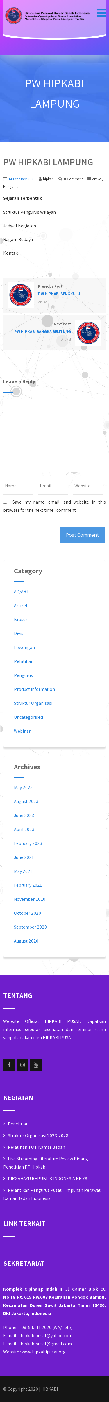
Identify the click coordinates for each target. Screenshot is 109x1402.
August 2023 (26, 801)
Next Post (54, 328)
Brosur (20, 619)
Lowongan (24, 647)
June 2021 (24, 857)
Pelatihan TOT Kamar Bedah (36, 1147)
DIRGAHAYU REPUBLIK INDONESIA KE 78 (47, 1179)
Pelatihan (23, 661)
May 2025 (23, 787)
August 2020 (26, 941)
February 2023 (28, 843)
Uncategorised (28, 717)
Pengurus (10, 186)
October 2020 (27, 913)
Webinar (22, 731)
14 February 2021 (21, 178)
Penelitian (18, 1124)
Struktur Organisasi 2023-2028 (38, 1135)
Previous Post (54, 290)
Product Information (34, 689)
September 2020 (30, 927)
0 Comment (73, 178)
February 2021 (28, 885)
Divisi (19, 633)
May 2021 (23, 871)
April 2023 (24, 829)
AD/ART (21, 591)
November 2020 (29, 899)
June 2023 (24, 815)
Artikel (97, 178)
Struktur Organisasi (33, 703)
